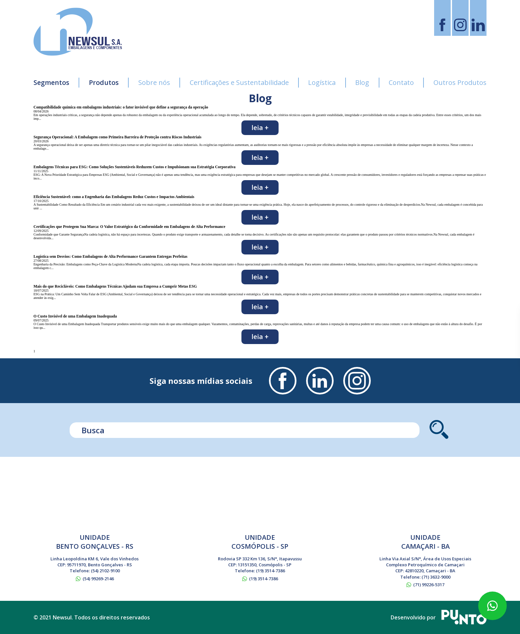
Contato (401, 82)
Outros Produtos (460, 82)
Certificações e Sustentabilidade (239, 82)
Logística (322, 82)
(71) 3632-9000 (436, 577)
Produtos (104, 82)
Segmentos (51, 82)
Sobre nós (154, 82)
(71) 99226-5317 (428, 585)
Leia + (260, 127)
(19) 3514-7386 (270, 571)
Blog (362, 82)
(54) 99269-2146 (98, 579)
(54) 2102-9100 (105, 571)
